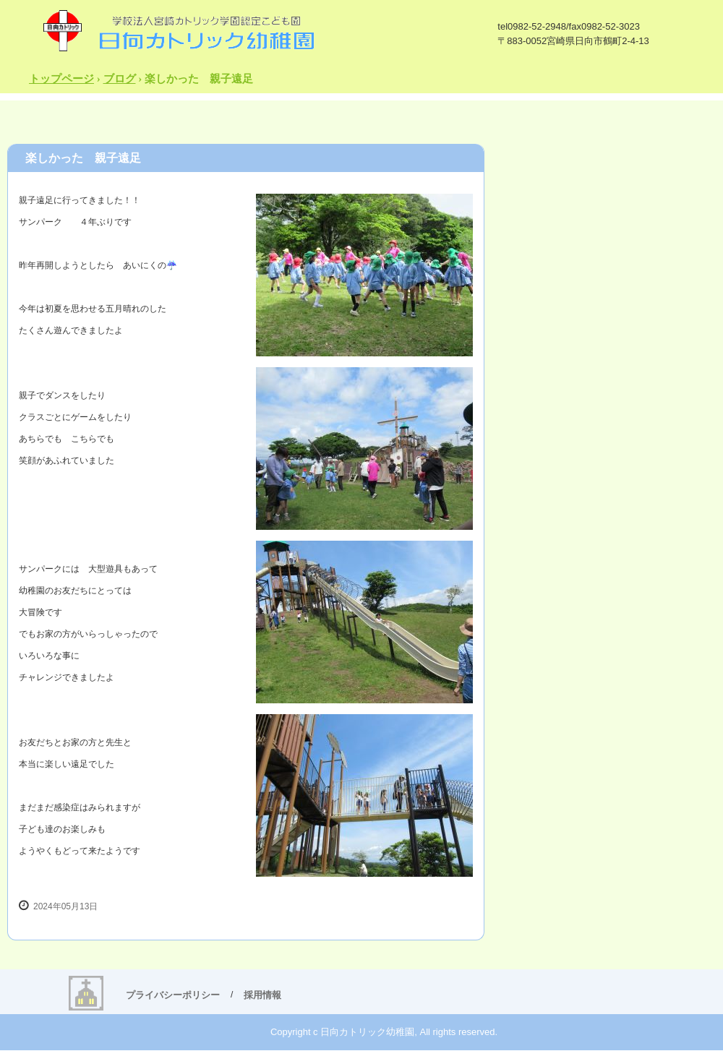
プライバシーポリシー (173, 995)
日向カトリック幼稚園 (178, 30)
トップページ (61, 79)
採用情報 (262, 995)
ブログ (119, 79)
